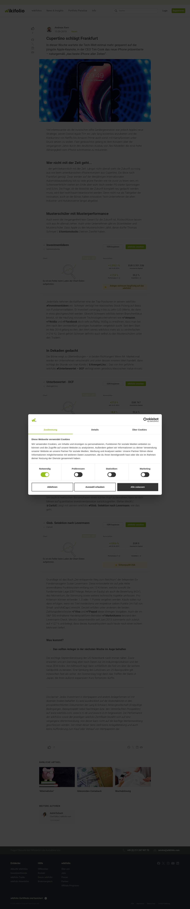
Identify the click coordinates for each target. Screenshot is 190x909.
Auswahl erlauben (95, 487)
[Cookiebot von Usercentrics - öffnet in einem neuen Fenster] (146, 420)
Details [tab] (95, 429)
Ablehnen (52, 487)
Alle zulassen (138, 487)
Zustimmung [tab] (50, 429)
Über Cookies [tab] (139, 429)
